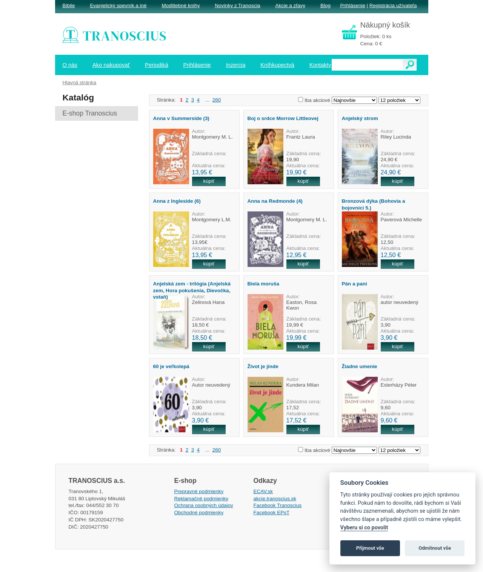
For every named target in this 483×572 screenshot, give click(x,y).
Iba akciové (317, 100)
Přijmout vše (370, 548)
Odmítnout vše (434, 548)
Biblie (69, 5)
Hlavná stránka (80, 82)
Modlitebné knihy (181, 5)
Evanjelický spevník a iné (118, 5)
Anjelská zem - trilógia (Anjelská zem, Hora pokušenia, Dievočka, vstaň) (192, 290)
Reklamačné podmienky (201, 498)
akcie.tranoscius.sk (275, 498)
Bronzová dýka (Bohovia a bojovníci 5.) (373, 204)
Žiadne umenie (359, 366)
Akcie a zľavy (290, 5)
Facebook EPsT (272, 512)
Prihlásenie (352, 5)
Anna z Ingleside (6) (177, 201)
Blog (325, 5)
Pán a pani (354, 284)
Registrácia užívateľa (393, 5)
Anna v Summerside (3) (181, 118)
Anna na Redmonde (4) (275, 201)
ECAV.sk (263, 491)
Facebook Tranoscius (278, 505)
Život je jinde (263, 366)
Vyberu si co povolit (364, 527)
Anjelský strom (360, 118)
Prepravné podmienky (199, 491)
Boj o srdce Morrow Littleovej (283, 118)
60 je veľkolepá (171, 366)
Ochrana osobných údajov (203, 505)
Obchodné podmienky (199, 512)
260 (216, 100)
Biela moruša (263, 284)
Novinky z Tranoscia (237, 5)
